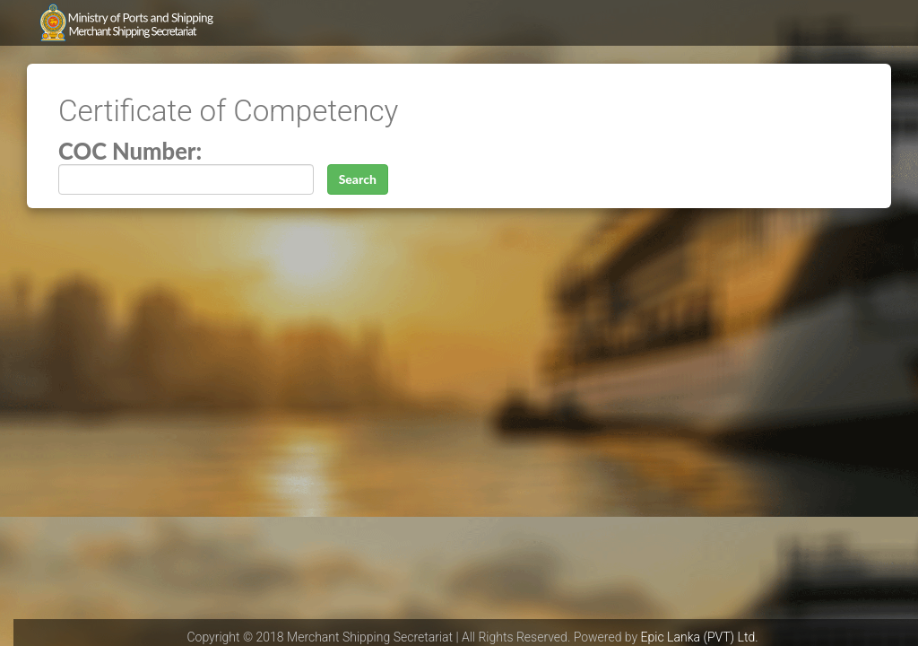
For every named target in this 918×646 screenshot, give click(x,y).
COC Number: (130, 151)
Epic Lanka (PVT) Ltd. (699, 637)
